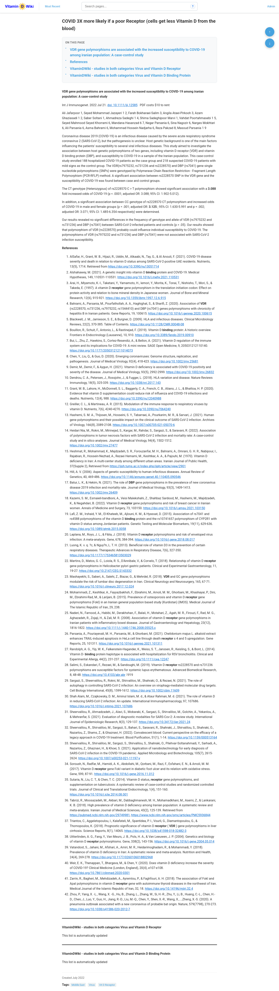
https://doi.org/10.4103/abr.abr (103, 675)
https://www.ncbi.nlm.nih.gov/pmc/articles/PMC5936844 (170, 815)
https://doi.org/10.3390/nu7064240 (146, 409)
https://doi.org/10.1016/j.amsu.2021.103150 (174, 508)
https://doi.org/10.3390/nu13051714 (133, 266)
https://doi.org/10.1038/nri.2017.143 (135, 383)
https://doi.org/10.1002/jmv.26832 (190, 372)
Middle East (78, 984)
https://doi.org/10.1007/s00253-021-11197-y (109, 758)
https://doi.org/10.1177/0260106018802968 (122, 857)
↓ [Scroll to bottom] (270, 43)
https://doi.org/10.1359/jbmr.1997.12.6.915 (136, 298)
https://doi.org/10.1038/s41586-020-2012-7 (100, 909)
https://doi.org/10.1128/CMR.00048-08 (157, 324)
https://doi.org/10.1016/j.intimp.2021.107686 (101, 706)
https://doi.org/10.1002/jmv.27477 (94, 445)
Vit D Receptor (107, 984)
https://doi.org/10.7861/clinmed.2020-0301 (100, 873)
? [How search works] (193, 6)
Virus (92, 984)
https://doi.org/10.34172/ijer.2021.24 (164, 722)
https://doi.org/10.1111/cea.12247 (145, 659)
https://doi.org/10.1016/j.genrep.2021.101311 (130, 643)
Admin (271, 6)
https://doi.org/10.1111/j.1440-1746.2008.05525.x (121, 628)
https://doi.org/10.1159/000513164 (192, 737)
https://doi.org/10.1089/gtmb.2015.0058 (98, 529)
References (79, 62)
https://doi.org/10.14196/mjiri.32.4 (169, 888)
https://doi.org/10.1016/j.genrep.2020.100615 (180, 313)
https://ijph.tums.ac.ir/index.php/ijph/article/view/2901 (148, 466)
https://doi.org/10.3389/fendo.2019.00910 (164, 335)
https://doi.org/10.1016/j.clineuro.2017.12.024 (102, 586)
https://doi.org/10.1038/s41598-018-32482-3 (155, 831)
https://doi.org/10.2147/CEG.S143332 (105, 571)
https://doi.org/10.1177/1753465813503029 (100, 555)
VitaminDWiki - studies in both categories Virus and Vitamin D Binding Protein (130, 75)
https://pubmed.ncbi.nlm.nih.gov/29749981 (100, 815)
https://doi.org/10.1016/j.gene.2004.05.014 (184, 841)
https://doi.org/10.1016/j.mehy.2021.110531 (148, 277)
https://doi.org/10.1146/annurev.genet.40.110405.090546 (141, 477)
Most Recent (52, 6)
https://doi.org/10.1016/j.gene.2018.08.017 (165, 539)
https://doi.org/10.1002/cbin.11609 (155, 690)
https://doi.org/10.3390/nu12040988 (135, 398)
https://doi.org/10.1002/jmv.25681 (174, 361)
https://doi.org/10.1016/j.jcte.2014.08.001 (99, 794)
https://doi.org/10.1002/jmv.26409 (94, 492)
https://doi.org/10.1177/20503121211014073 (101, 350)
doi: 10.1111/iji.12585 (122, 105)
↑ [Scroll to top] (270, 32)
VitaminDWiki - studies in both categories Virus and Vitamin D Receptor (125, 69)
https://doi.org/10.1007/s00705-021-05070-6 (144, 425)
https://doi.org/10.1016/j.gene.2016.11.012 (124, 774)
